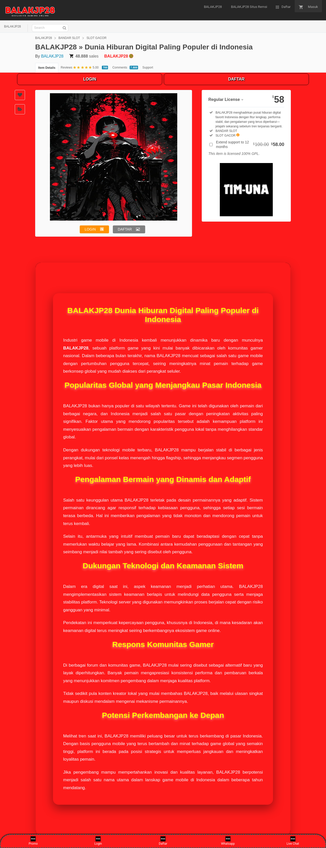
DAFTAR (236, 79)
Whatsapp (228, 840)
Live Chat (293, 840)
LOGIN (89, 79)
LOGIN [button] (90, 229)
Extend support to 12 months (250, 144)
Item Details (46, 68)
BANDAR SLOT (69, 38)
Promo (33, 840)
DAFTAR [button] (125, 229)
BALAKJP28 (12, 26)
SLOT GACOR (96, 38)
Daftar (163, 840)
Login (98, 840)
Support (147, 67)
